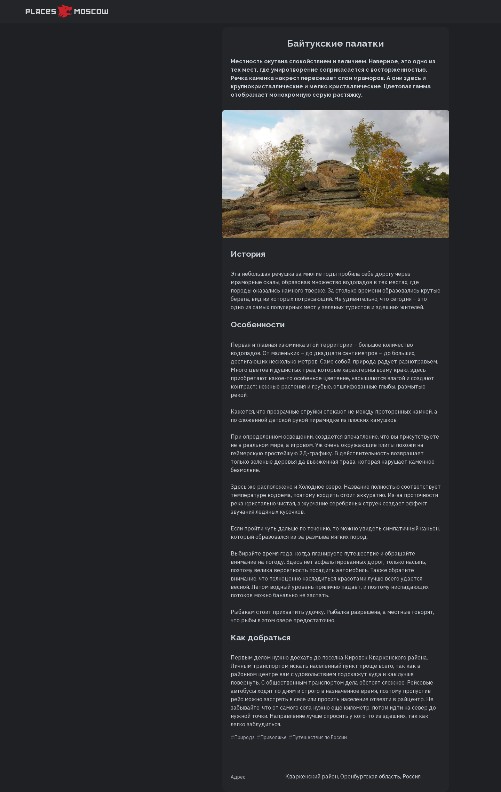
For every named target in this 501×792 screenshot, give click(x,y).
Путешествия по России (320, 737)
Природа (244, 737)
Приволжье (274, 737)
